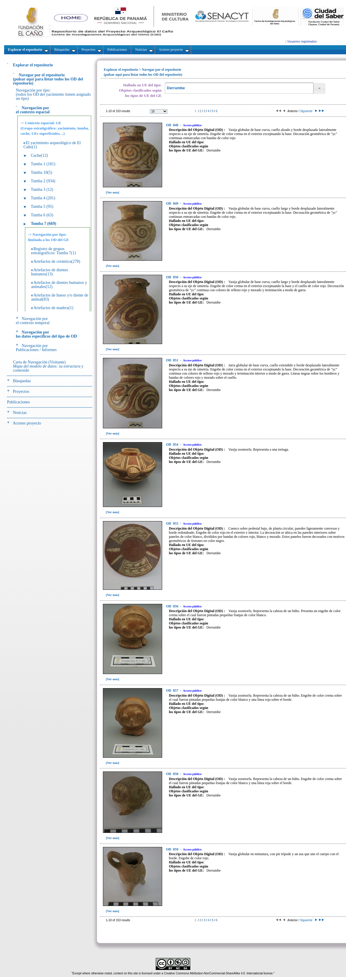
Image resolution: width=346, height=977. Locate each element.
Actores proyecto (27, 423)
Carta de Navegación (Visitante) (48, 366)
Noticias (20, 412)
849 (172, 203)
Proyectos (21, 391)
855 (172, 523)
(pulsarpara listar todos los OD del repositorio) (48, 79)
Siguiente (308, 111)
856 (172, 606)
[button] (319, 88)
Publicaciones (18, 402)
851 (172, 360)
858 (172, 774)
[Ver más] (112, 192)
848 (172, 125)
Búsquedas (22, 381)
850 (172, 277)
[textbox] (238, 88)
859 (172, 849)
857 (172, 690)
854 (172, 444)
